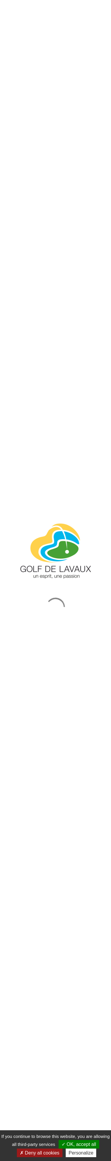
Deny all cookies (39, 1152)
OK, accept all (79, 1144)
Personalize (81, 1152)
